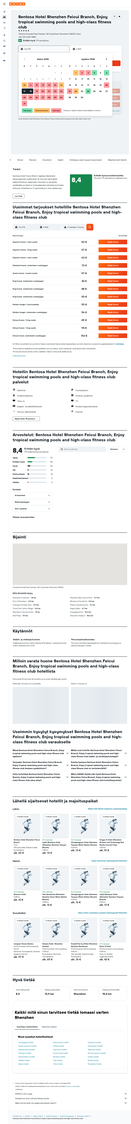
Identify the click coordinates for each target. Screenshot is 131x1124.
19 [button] (37, 91)
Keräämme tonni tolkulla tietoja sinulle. (71, 1098)
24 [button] (24, 97)
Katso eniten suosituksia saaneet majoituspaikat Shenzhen (102, 913)
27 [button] (43, 97)
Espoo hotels (23, 1064)
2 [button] (61, 72)
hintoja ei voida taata (72, 1086)
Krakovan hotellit (94, 1042)
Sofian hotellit (93, 1057)
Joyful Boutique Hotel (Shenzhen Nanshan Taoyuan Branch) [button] (54, 845)
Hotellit (27, 1116)
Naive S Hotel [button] (105, 946)
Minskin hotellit (59, 1057)
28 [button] (49, 97)
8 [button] (55, 79)
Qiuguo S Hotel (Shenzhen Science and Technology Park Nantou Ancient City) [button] (112, 842)
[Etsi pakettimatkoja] (4, 27)
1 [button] (55, 72)
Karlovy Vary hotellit (61, 1042)
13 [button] (43, 85)
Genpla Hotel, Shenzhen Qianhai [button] (52, 945)
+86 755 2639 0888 (27, 37)
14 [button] (49, 85)
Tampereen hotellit (95, 1046)
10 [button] (24, 85)
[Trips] (4, 53)
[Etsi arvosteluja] (84, 449)
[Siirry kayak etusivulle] (17, 4)
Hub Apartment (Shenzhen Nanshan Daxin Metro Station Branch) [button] (54, 897)
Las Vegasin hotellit (25, 1042)
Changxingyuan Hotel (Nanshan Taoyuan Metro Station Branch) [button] (84, 843)
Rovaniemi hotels (94, 1064)
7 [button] (49, 79)
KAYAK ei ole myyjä (71, 1093)
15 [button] (55, 85)
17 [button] (24, 91)
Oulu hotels (57, 1060)
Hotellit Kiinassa (51, 1116)
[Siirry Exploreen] (4, 35)
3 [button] (24, 79)
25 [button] (30, 97)
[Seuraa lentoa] (4, 40)
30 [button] (61, 97)
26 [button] (37, 97)
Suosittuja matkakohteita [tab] (27, 1027)
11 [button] (30, 85)
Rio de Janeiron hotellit (97, 1053)
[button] (4, 4)
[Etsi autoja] (4, 22)
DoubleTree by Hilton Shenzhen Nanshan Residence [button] (84, 945)
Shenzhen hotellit (83, 1116)
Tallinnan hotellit (94, 1049)
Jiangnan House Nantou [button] (23, 944)
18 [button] (31, 91)
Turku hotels (58, 1064)
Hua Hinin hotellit (60, 1049)
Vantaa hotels (93, 1060)
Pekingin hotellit (24, 1053)
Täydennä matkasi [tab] (49, 1027)
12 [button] (37, 85)
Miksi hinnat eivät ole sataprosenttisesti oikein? (71, 1103)
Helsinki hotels (24, 1060)
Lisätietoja (119, 344)
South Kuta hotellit (60, 1053)
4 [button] (30, 79)
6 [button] (42, 79)
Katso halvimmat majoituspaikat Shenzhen (109, 861)
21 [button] (49, 91)
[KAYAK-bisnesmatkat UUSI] (4, 46)
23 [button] (61, 91)
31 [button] (24, 103)
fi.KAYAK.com (17, 1116)
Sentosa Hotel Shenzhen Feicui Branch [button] (27, 841)
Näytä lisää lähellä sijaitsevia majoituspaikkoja (107, 809)
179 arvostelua (42, 40)
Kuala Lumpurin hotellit (27, 1046)
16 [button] (61, 85)
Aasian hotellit (38, 1116)
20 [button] (43, 91)
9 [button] (61, 79)
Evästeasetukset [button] (19, 356)
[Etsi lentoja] (4, 11)
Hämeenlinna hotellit (26, 1049)
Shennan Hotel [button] (20, 894)
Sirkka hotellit (58, 1046)
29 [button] (55, 97)
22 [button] (55, 91)
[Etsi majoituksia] (4, 17)
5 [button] (36, 79)
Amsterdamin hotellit (26, 1057)
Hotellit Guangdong (67, 1116)
